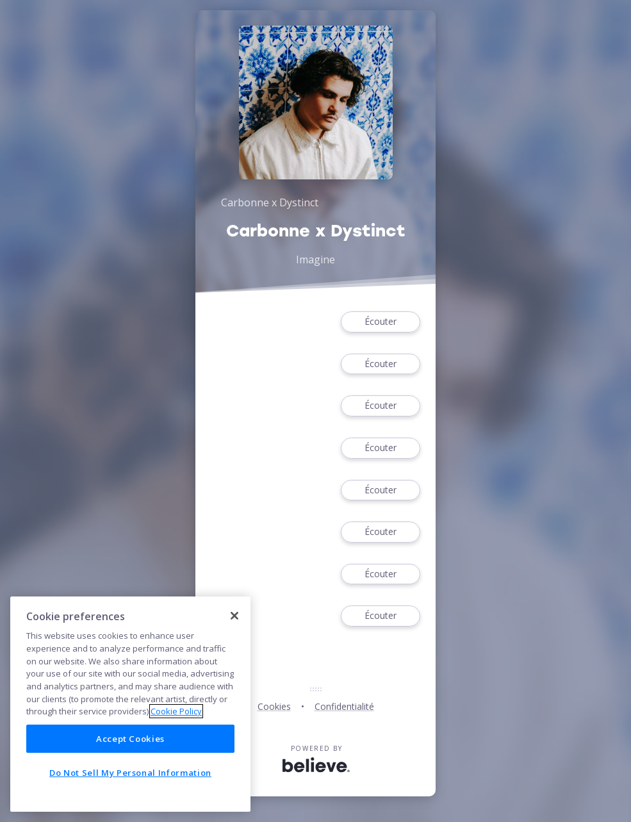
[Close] (234, 616)
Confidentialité (344, 706)
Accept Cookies (130, 738)
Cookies (274, 706)
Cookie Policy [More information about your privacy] (176, 711)
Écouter (380, 322)
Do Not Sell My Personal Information (130, 772)
